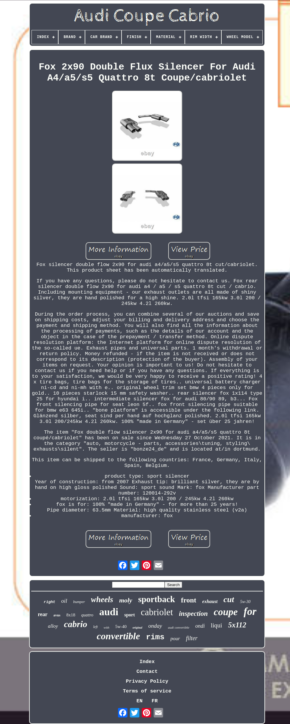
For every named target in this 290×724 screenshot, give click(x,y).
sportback (156, 599)
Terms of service (147, 691)
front (188, 600)
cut (228, 599)
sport (129, 614)
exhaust (210, 601)
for (250, 611)
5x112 (237, 625)
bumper (79, 601)
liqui (216, 625)
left (95, 627)
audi (108, 611)
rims (155, 637)
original (137, 627)
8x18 (70, 615)
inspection (193, 613)
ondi (200, 626)
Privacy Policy (147, 681)
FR (154, 701)
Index (147, 662)
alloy (53, 626)
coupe (226, 612)
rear (43, 614)
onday (155, 626)
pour (175, 638)
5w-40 (121, 626)
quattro (87, 615)
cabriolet (157, 612)
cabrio (75, 624)
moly (125, 600)
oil (64, 601)
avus (56, 615)
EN (139, 701)
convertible (118, 636)
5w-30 (245, 601)
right (49, 602)
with (106, 627)
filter (192, 638)
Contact (146, 671)
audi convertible (178, 627)
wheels (102, 599)
